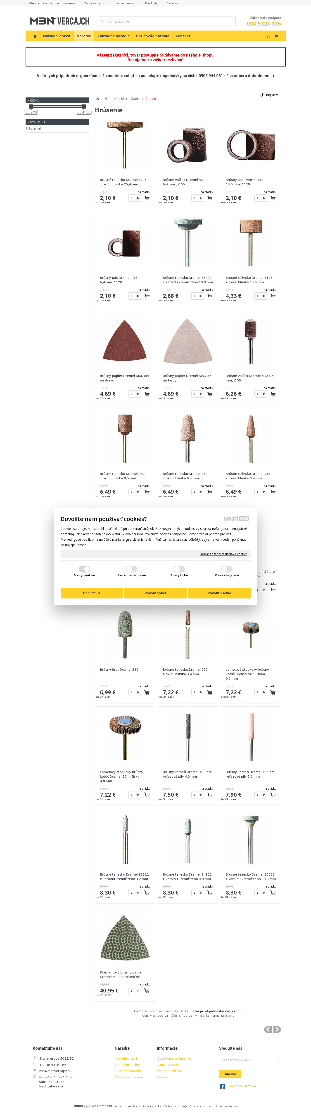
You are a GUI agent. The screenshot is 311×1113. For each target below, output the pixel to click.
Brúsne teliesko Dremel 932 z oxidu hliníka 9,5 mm (123, 475)
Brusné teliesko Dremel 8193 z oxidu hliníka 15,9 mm (249, 279)
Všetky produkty (127, 1064)
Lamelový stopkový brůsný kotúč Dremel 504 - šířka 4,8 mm (122, 776)
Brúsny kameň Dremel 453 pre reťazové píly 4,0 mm (188, 774)
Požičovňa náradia (129, 1077)
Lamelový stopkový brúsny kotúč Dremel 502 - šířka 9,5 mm (248, 674)
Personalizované (132, 575)
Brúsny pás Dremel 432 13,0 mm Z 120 (245, 181)
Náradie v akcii (126, 1058)
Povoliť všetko (219, 593)
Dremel (35, 128)
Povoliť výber (155, 593)
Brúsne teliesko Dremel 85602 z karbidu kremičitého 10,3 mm (251, 876)
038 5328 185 (264, 23)
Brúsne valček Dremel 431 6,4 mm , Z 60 (184, 181)
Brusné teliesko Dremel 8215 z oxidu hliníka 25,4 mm (124, 181)
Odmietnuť (91, 593)
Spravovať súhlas (226, 1106)
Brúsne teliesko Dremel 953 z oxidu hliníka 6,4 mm (248, 475)
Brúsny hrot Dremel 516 (119, 669)
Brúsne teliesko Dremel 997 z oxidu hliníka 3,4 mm (186, 671)
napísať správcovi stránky (144, 1106)
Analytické (179, 575)
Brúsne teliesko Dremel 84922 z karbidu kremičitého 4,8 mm (188, 876)
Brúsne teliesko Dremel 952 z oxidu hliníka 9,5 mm (186, 475)
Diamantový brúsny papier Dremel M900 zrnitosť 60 (122, 974)
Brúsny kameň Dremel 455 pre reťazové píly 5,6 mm (251, 774)
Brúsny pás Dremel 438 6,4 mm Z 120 (119, 279)
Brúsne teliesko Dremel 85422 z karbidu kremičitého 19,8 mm (188, 279)
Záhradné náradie (128, 1070)
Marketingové (226, 575)
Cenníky (163, 1077)
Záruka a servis (168, 1064)
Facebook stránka (242, 1086)
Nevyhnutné (84, 575)
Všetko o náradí (169, 1070)
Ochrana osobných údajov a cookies (223, 554)
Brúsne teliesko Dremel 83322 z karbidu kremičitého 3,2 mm (125, 876)
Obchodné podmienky (174, 1058)
